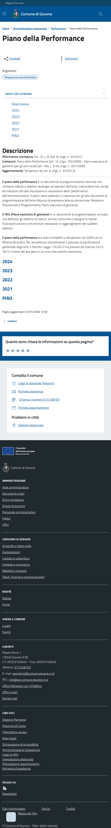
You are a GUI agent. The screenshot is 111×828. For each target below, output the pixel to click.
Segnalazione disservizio (17, 759)
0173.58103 (23, 667)
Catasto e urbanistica (15, 558)
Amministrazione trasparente (30, 28)
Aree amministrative (15, 487)
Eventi (6, 632)
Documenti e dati (13, 493)
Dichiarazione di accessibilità (20, 744)
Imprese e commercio (16, 564)
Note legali (9, 738)
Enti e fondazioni (13, 499)
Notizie (6, 598)
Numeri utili (9, 698)
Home (5, 28)
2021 (7, 289)
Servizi (46, 808)
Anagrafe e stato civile (16, 546)
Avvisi (6, 604)
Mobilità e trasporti (14, 570)
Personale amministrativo (18, 512)
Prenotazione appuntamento (20, 763)
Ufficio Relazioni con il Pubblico (22, 686)
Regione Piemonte (14, 3)
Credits (70, 808)
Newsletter (9, 793)
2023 (7, 271)
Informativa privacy (14, 732)
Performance (58, 28)
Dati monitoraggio (13, 808)
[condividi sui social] (11, 59)
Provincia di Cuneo (14, 725)
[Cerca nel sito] (99, 14)
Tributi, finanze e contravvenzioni (23, 577)
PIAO (7, 298)
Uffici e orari (9, 692)
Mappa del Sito (27, 813)
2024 (7, 261)
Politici (6, 518)
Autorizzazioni (11, 552)
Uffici (5, 524)
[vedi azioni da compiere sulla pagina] (68, 59)
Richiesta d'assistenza (16, 768)
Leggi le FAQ (10, 754)
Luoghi (6, 625)
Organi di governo (13, 506)
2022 (7, 280)
